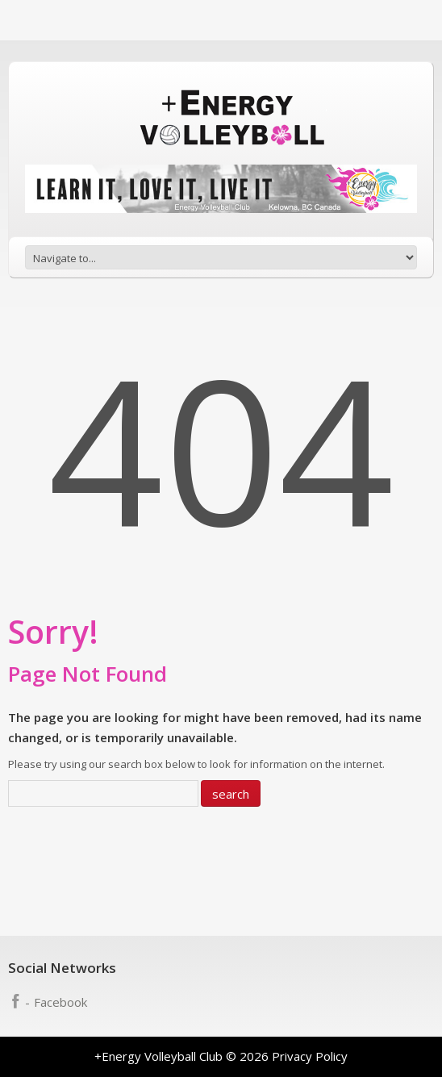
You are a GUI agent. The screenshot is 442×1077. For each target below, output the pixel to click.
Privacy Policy (310, 1056)
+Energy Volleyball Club (158, 1056)
